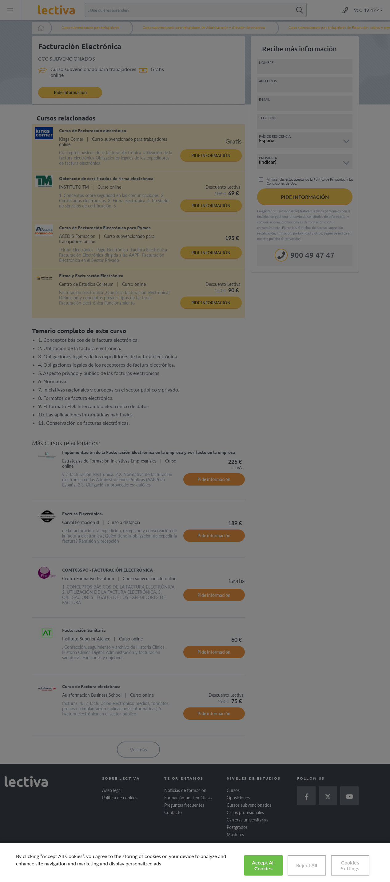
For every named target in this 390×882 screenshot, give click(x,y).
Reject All (306, 865)
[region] (195, 862)
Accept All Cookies (263, 865)
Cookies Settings (350, 865)
